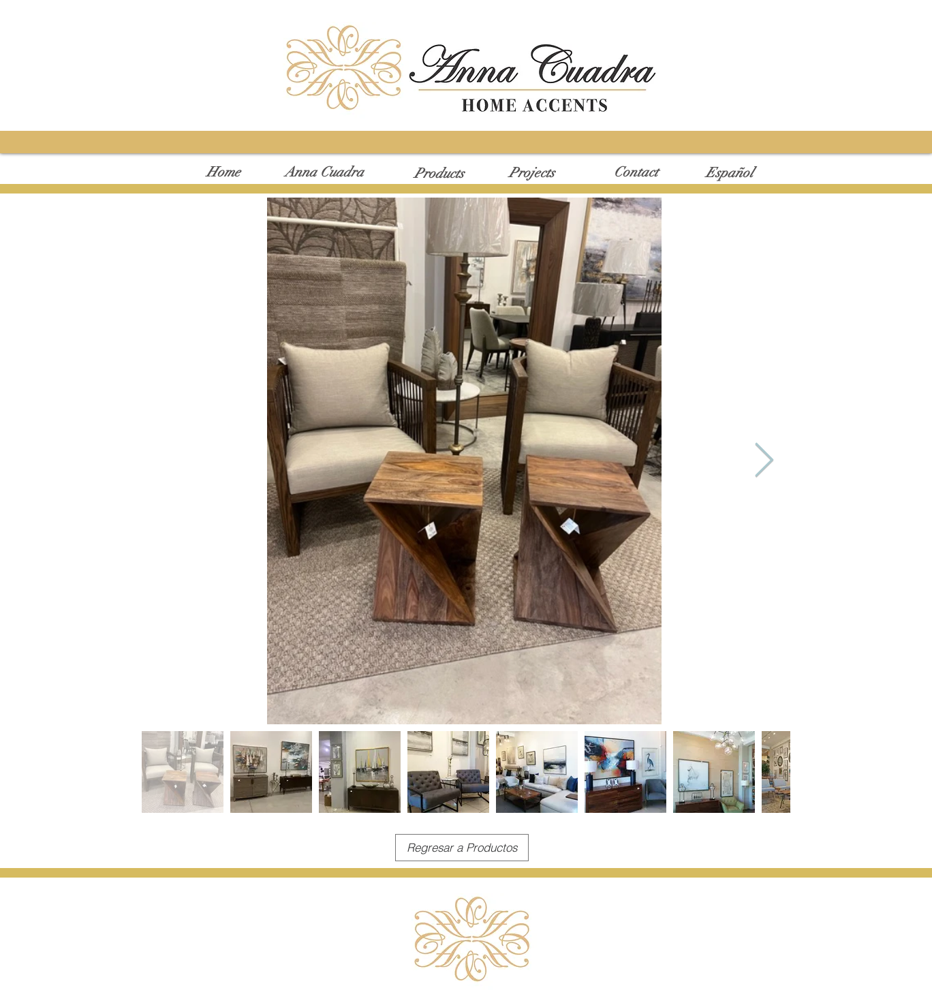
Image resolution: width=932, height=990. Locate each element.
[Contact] (636, 172)
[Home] (223, 172)
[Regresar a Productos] (462, 847)
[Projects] (532, 173)
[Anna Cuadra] (323, 172)
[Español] (729, 173)
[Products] (438, 174)
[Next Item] (764, 460)
